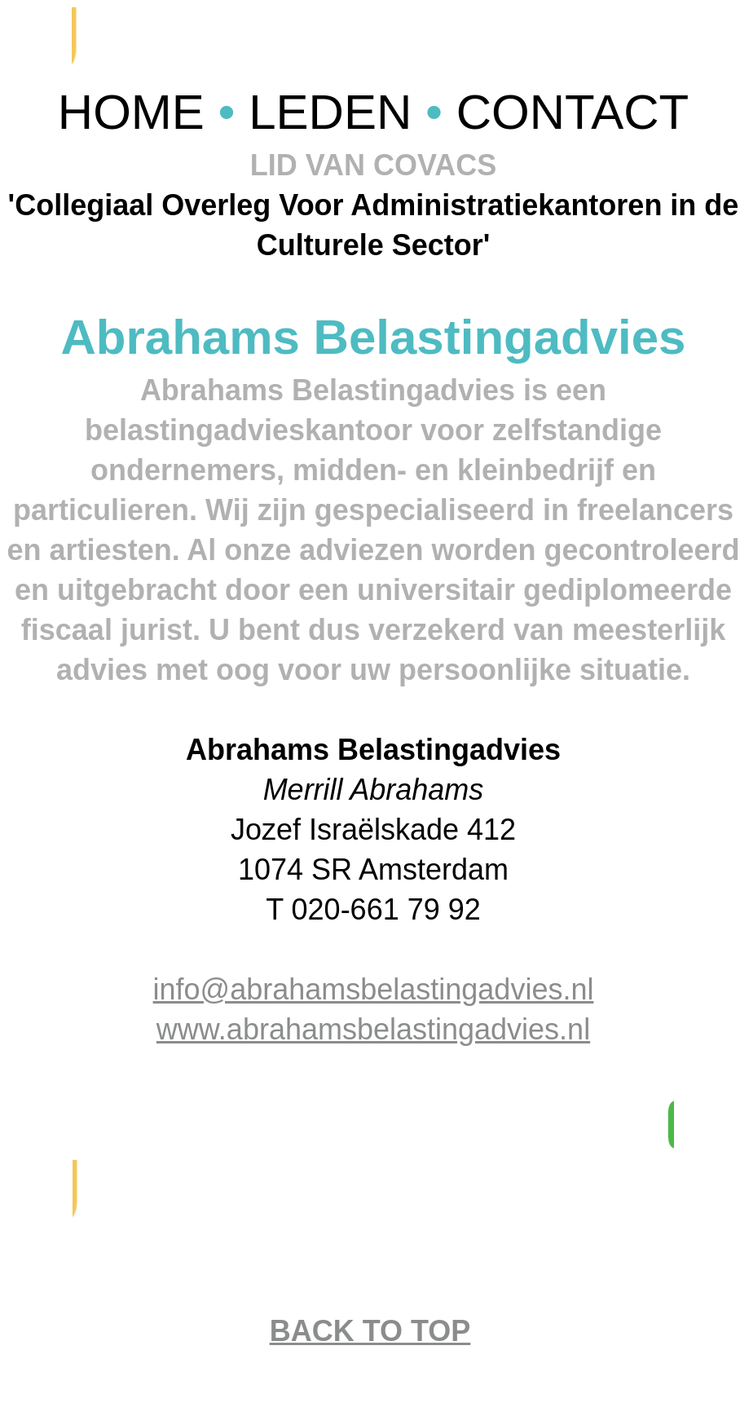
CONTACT (572, 112)
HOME (138, 112)
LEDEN (337, 112)
